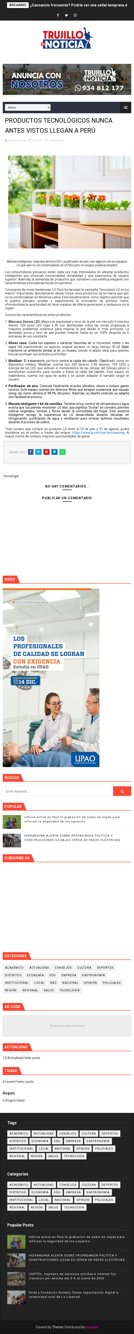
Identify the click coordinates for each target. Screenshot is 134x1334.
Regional (30, 990)
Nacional (70, 982)
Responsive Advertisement (67, 1025)
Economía (35, 975)
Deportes (105, 967)
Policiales (112, 982)
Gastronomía (93, 975)
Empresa (69, 975)
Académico (14, 967)
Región (11, 990)
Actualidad (39, 967)
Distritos (13, 975)
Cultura (84, 967)
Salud (49, 990)
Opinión (90, 982)
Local (39, 982)
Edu (53, 975)
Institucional (17, 982)
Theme (57, 1327)
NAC (53, 982)
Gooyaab (92, 1327)
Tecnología (56, 140)
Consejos (63, 967)
